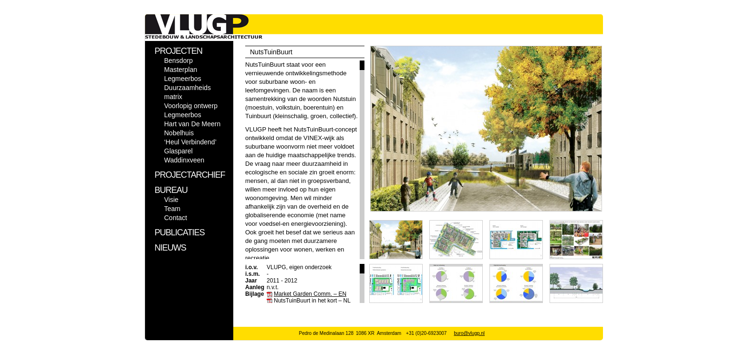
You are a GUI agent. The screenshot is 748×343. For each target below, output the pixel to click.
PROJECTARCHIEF (190, 175)
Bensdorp (178, 60)
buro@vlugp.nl (469, 333)
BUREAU (171, 190)
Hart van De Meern (192, 124)
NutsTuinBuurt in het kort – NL (312, 300)
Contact (175, 218)
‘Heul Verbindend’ (190, 142)
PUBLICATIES (180, 232)
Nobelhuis (179, 133)
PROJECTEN (178, 51)
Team (172, 208)
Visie (171, 199)
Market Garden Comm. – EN (310, 294)
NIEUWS (170, 247)
